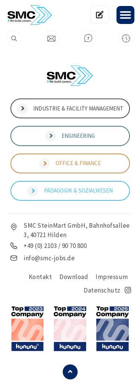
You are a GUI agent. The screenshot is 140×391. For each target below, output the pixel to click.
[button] (125, 15)
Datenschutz (102, 290)
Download (73, 277)
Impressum (112, 277)
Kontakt (40, 277)
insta (128, 290)
